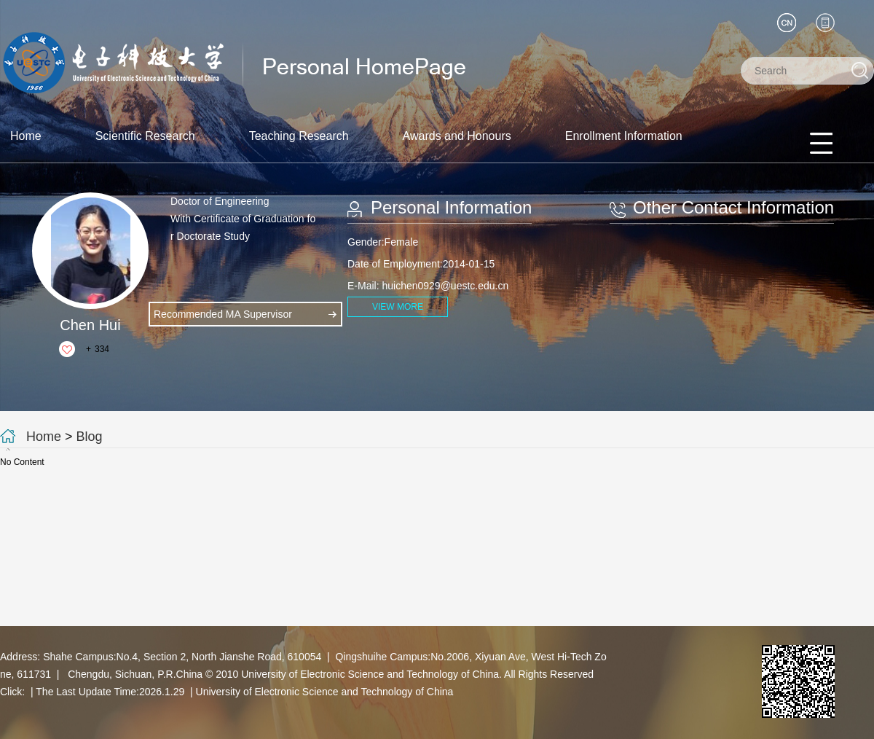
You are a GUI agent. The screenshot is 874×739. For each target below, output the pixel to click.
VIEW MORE (397, 307)
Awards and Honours (457, 136)
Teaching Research (299, 136)
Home (26, 136)
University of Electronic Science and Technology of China (325, 691)
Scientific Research (145, 136)
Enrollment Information (623, 136)
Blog (89, 436)
